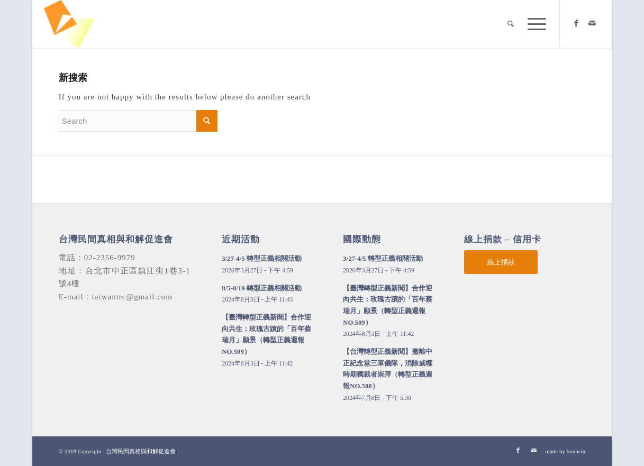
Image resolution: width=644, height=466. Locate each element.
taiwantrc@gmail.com (132, 297)
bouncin (576, 451)
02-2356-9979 (109, 257)
